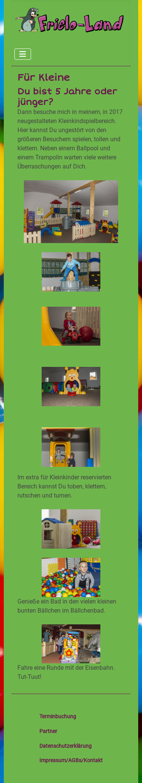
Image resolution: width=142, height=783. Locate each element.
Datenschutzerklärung (65, 746)
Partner (48, 731)
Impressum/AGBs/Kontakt (71, 760)
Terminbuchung (57, 716)
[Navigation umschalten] (22, 54)
